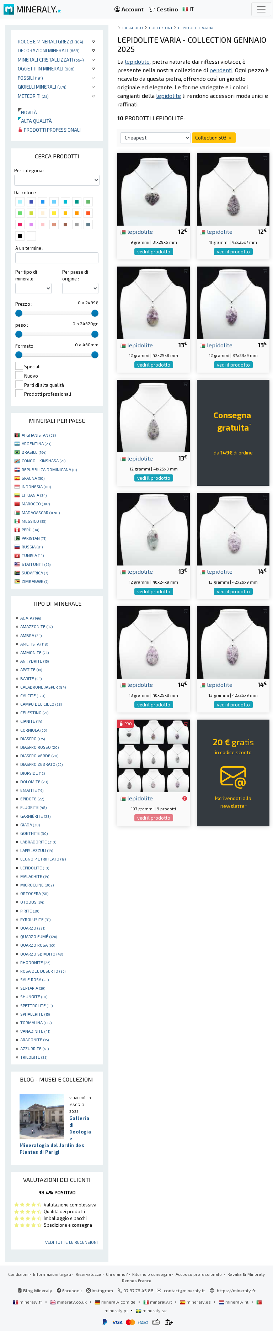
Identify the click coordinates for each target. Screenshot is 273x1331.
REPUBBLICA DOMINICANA (49, 469)
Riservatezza (88, 1274)
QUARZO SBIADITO (41, 953)
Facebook (69, 1290)
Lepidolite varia (196, 27)
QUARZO (32, 927)
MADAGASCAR (41, 512)
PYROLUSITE (35, 919)
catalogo (132, 27)
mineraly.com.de (115, 1301)
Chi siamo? (117, 1274)
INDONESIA (36, 486)
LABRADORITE (38, 841)
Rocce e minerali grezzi (50, 41)
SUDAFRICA (35, 572)
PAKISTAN (34, 538)
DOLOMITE (34, 781)
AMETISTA (34, 643)
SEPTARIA (32, 987)
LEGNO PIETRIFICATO (43, 858)
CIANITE (31, 721)
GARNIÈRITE (35, 816)
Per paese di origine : (75, 275)
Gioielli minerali (42, 87)
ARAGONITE (34, 1039)
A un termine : (29, 248)
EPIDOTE (32, 798)
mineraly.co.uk (69, 1301)
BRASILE (34, 451)
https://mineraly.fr (236, 1290)
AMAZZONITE (36, 626)
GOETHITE (34, 833)
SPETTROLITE (36, 1005)
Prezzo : (23, 304)
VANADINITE (35, 1030)
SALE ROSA (34, 979)
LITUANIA (34, 495)
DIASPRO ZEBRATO (41, 764)
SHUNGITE (33, 996)
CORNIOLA (33, 729)
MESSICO (34, 521)
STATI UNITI (36, 564)
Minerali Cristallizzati (51, 60)
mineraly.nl (234, 1301)
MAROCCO (36, 503)
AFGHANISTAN (39, 434)
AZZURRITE (34, 1048)
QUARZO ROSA (37, 944)
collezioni (160, 27)
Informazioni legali (52, 1274)
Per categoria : (29, 170)
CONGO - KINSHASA (43, 460)
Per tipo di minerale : (26, 275)
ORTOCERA (34, 893)
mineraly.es (196, 1301)
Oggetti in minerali (46, 68)
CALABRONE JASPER (43, 686)
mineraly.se (151, 1310)
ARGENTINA (36, 443)
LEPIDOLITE (34, 867)
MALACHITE (34, 876)
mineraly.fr (28, 1301)
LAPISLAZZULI (36, 850)
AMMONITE (34, 652)
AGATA (30, 617)
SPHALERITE (35, 1013)
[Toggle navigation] (261, 9)
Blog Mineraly (35, 1290)
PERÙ (30, 529)
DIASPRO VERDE (39, 755)
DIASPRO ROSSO (39, 747)
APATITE (31, 669)
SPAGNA (33, 477)
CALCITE (32, 695)
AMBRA (31, 635)
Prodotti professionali (49, 130)
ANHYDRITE (34, 660)
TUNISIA (33, 555)
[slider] (18, 313)
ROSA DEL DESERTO (42, 970)
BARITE (31, 678)
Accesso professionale (199, 1274)
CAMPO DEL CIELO (41, 703)
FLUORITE (33, 807)
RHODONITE (35, 962)
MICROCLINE (37, 884)
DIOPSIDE (32, 772)
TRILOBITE (33, 1056)
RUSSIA (32, 546)
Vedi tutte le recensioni (71, 1242)
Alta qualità (35, 121)
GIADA (30, 824)
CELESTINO (34, 712)
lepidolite (136, 231)
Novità (27, 112)
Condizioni (18, 1274)
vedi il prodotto (153, 251)
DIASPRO (32, 738)
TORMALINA (36, 1022)
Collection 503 (213, 138)
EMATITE (31, 790)
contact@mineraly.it (184, 1290)
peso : (21, 325)
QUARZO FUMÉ (38, 936)
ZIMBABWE (35, 581)
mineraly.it (158, 1301)
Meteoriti (33, 96)
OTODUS (32, 901)
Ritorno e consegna (151, 1274)
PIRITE (29, 910)
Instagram (99, 1290)
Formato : (25, 346)
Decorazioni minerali (49, 50)
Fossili (30, 78)
